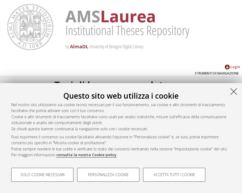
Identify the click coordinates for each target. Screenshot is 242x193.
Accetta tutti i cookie (174, 174)
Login (232, 66)
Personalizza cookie (108, 174)
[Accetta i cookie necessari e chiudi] (233, 91)
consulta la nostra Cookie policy (86, 154)
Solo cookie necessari (42, 174)
